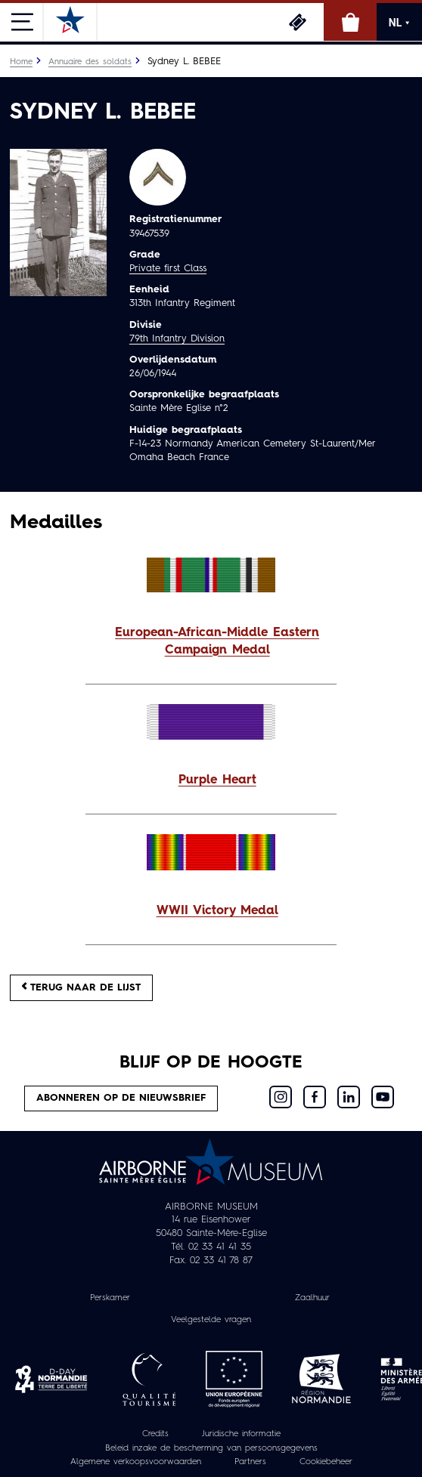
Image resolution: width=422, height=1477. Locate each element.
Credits (155, 1433)
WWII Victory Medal (217, 911)
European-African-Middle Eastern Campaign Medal (217, 642)
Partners (250, 1461)
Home (21, 61)
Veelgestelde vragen (211, 1319)
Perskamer (110, 1297)
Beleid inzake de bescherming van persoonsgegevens (211, 1448)
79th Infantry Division (177, 339)
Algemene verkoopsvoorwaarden (135, 1461)
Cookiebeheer (325, 1461)
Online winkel (350, 22)
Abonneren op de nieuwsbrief (121, 1098)
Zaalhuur (312, 1297)
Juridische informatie (241, 1433)
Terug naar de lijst (81, 987)
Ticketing (297, 22)
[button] (211, 642)
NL (399, 23)
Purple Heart (217, 780)
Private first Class (167, 268)
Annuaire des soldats (90, 61)
